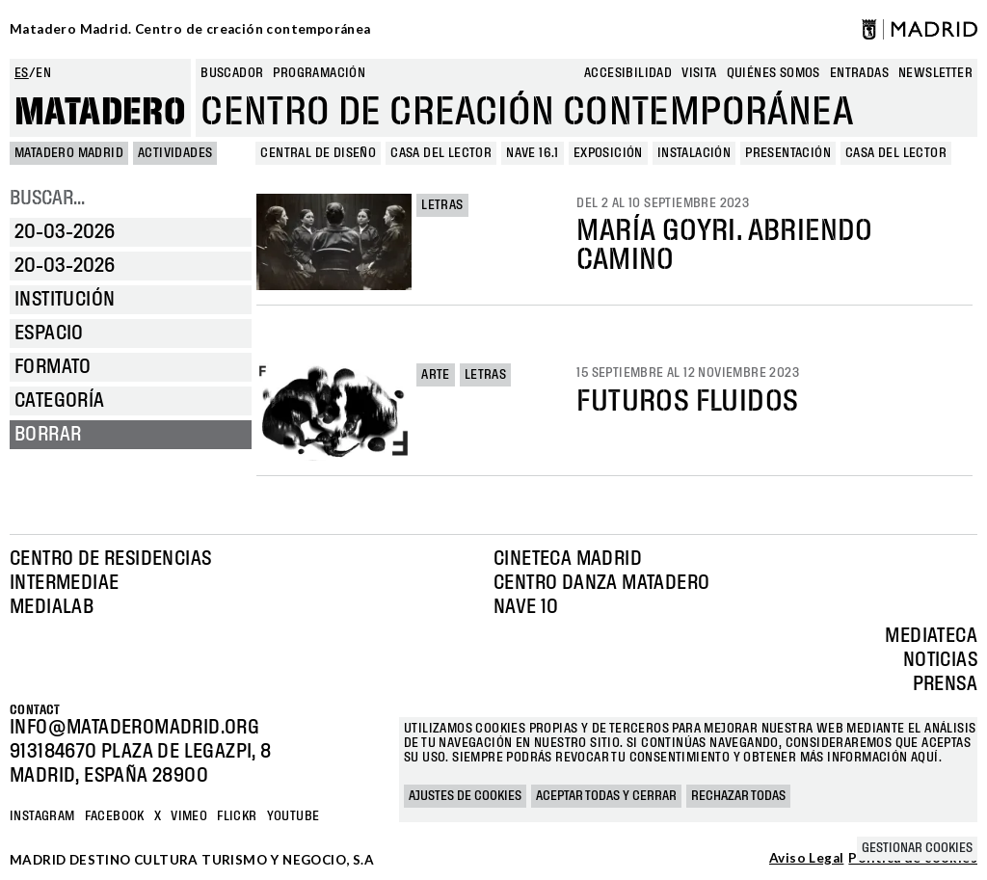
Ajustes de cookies (465, 796)
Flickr (236, 816)
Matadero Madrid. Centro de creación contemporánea (190, 29)
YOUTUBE (293, 816)
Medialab (51, 607)
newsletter (935, 73)
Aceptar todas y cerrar (606, 796)
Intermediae (64, 583)
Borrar (47, 434)
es (21, 73)
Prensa (945, 684)
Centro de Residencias (110, 559)
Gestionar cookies (917, 848)
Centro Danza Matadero (601, 583)
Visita (698, 73)
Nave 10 (526, 607)
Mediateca (931, 636)
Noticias (940, 660)
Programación (319, 73)
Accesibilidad (628, 73)
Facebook (115, 816)
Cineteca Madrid (568, 559)
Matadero (100, 112)
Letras (442, 205)
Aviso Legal (806, 859)
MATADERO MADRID (68, 153)
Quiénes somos (773, 73)
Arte (435, 375)
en (43, 73)
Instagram (42, 816)
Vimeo (189, 816)
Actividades (175, 153)
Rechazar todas (738, 796)
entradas (859, 73)
